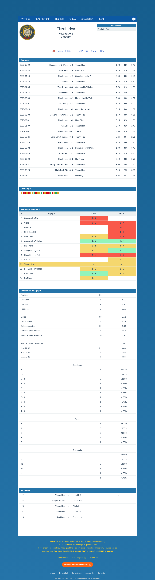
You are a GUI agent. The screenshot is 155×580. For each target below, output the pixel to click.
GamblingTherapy (79, 558)
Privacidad (63, 573)
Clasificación (42, 19)
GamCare (94, 558)
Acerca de (90, 573)
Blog (101, 19)
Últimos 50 (83, 51)
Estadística (87, 19)
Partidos (25, 19)
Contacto (101, 573)
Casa (60, 51)
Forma (72, 19)
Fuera (67, 51)
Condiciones (76, 573)
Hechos (59, 19)
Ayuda (52, 573)
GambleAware (62, 558)
